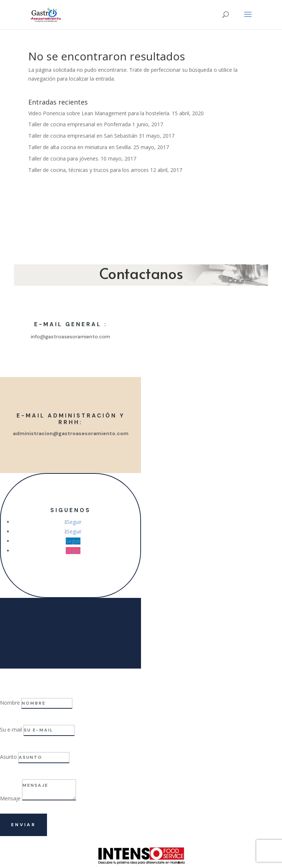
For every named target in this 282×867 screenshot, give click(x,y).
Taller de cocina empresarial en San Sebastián (82, 135)
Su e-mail (11, 729)
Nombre (10, 702)
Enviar (23, 825)
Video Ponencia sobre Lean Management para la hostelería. (99, 113)
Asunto (8, 756)
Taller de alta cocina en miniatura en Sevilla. (80, 147)
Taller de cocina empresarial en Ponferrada (79, 124)
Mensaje (10, 798)
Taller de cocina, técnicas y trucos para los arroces (88, 169)
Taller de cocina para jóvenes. (63, 158)
